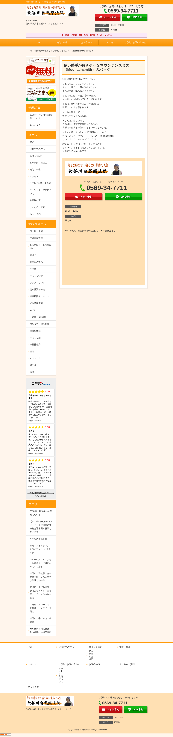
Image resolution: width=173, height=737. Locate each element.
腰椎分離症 (35, 331)
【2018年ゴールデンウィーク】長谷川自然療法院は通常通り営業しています (41, 526)
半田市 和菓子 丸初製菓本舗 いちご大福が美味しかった (40, 577)
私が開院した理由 (38, 163)
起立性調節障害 (37, 289)
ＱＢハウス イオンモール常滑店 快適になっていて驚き (40, 563)
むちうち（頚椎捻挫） (40, 324)
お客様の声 (86, 42)
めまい (33, 310)
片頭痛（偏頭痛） (38, 317)
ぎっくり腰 (35, 338)
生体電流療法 (36, 238)
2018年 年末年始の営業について (41, 117)
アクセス (111, 42)
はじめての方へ (37, 149)
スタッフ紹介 (36, 156)
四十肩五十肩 (36, 231)
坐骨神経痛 (35, 344)
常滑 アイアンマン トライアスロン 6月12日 (40, 549)
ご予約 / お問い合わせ (135, 42)
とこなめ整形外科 (38, 539)
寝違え (33, 255)
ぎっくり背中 (36, 276)
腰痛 (32, 351)
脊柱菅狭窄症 (36, 303)
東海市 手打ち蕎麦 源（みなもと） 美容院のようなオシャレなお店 (40, 592)
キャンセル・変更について (40, 192)
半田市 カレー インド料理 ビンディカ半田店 (40, 608)
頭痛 (32, 372)
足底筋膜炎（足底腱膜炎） (40, 246)
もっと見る (35, 125)
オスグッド (35, 358)
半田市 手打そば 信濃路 (40, 620)
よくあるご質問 (37, 207)
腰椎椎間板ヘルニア (39, 296)
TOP (38, 42)
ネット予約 (35, 214)
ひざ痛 (33, 269)
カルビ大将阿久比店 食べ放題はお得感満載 (40, 630)
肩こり (33, 365)
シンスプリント (37, 283)
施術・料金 (62, 42)
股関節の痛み (36, 262)
